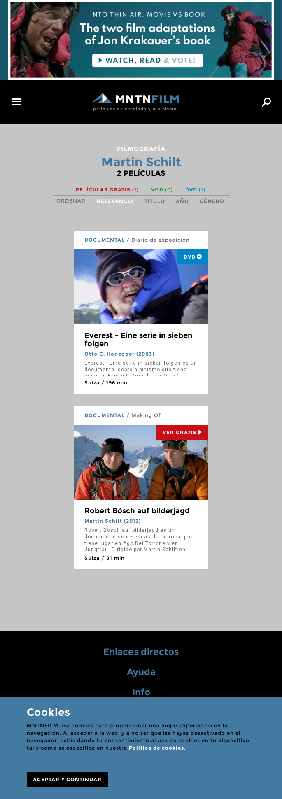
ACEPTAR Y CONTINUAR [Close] (67, 779)
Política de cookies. (157, 748)
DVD (195, 189)
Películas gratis (107, 189)
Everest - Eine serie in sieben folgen (138, 339)
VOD (162, 189)
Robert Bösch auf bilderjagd (137, 510)
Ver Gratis (182, 432)
